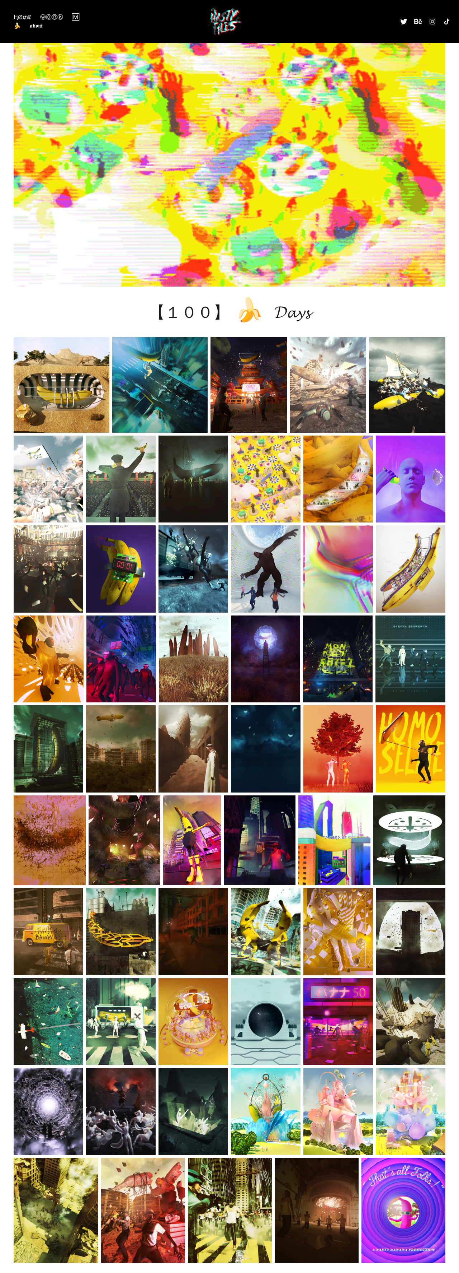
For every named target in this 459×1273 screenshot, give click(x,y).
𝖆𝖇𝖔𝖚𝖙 (36, 25)
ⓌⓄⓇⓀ (51, 17)
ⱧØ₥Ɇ (22, 17)
